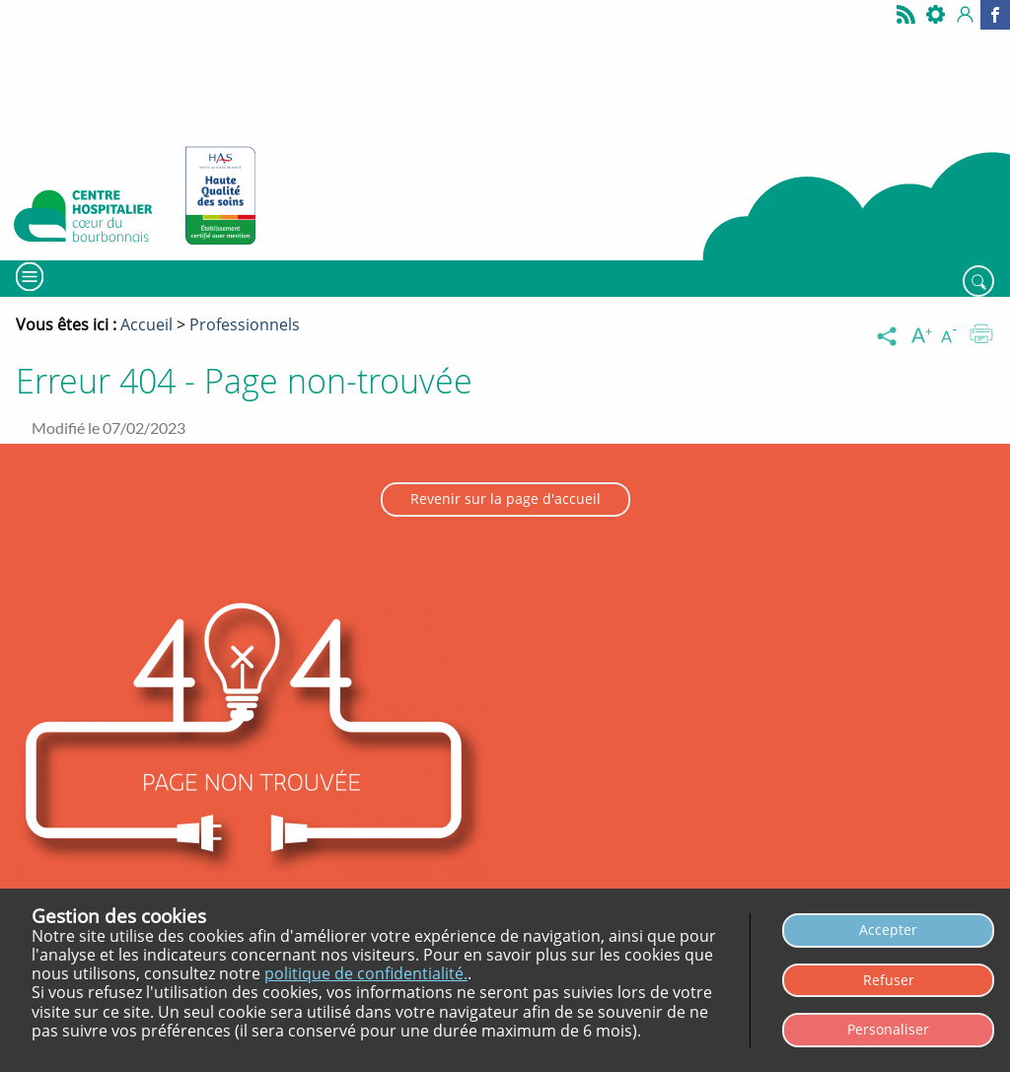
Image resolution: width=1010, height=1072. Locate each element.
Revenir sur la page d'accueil (505, 498)
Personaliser (888, 1029)
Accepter (888, 929)
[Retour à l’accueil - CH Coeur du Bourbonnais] (84, 219)
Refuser (888, 979)
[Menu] (27, 276)
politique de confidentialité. (366, 973)
